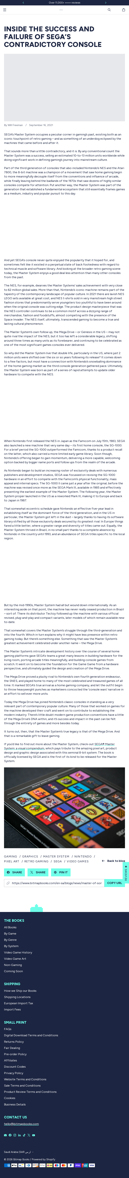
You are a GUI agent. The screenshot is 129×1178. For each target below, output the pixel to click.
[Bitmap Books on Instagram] (14, 1135)
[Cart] (124, 9)
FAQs (7, 1029)
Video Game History (18, 952)
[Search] (109, 9)
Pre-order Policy (15, 1054)
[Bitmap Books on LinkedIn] (19, 1135)
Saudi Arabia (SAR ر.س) (17, 1152)
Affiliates (10, 1060)
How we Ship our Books (20, 991)
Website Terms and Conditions (25, 1079)
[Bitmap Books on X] (29, 1135)
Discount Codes (15, 1067)
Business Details (15, 1104)
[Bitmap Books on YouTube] (33, 1135)
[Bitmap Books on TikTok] (24, 1135)
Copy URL (114, 883)
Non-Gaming (13, 965)
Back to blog (113, 861)
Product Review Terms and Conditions (30, 1092)
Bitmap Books (21, 1159)
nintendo (83, 856)
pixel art (11, 861)
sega (58, 861)
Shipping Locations (17, 997)
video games (78, 861)
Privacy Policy (13, 1073)
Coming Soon (13, 971)
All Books (10, 927)
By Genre (10, 940)
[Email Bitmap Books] (5, 1135)
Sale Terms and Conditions (22, 1085)
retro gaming (36, 861)
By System (11, 946)
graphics (30, 856)
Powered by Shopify (43, 1159)
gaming (10, 856)
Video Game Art (15, 959)
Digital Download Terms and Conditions (31, 1035)
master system (56, 856)
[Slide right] (105, 2)
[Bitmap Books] (61, 9)
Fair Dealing (12, 1048)
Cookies (9, 1098)
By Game (10, 933)
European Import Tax (18, 1003)
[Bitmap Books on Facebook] (10, 1135)
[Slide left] (23, 2)
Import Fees (12, 1009)
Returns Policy (14, 1042)
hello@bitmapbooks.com (21, 1124)
